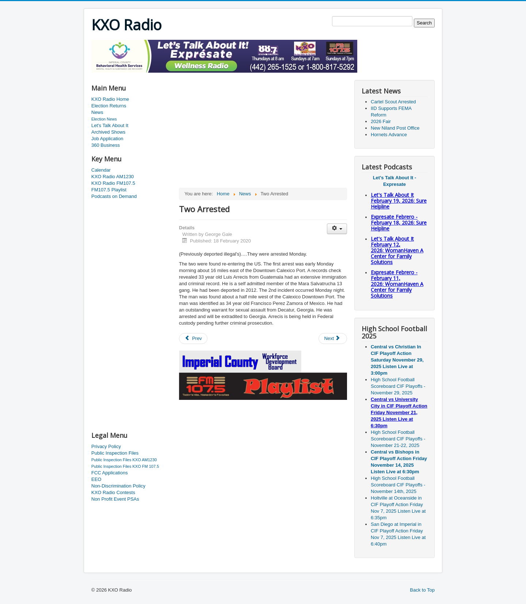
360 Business (105, 145)
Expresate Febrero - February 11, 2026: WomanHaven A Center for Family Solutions (397, 284)
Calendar (101, 170)
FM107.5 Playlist (108, 189)
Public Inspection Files (114, 453)
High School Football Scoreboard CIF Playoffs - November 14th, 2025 (398, 484)
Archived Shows (108, 132)
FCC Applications (109, 472)
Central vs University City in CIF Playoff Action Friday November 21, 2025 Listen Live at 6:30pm (399, 412)
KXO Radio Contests (113, 492)
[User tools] (337, 228)
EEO (96, 479)
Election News (104, 119)
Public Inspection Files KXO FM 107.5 (125, 466)
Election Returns (108, 105)
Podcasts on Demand (114, 196)
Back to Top (422, 590)
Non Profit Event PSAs (115, 499)
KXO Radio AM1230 (112, 176)
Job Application (107, 138)
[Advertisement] (224, 75)
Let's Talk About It (109, 125)
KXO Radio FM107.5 (113, 183)
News (97, 112)
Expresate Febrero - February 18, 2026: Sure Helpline (399, 222)
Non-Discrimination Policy (118, 486)
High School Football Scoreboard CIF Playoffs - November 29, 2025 (398, 386)
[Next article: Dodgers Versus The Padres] (333, 338)
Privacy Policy (106, 446)
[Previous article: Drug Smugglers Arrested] (193, 338)
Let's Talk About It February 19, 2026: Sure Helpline (399, 200)
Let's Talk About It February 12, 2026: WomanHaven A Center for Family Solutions (397, 250)
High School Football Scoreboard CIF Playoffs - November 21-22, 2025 (398, 438)
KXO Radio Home (110, 99)
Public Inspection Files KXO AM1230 (124, 460)
